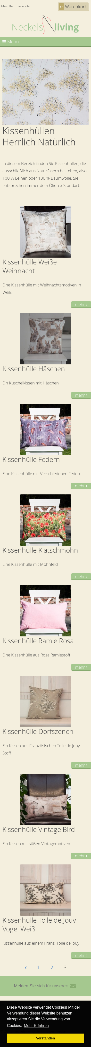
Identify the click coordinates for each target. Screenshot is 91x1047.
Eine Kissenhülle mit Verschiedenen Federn (45, 447)
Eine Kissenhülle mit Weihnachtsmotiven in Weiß (45, 257)
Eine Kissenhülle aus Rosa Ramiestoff (45, 628)
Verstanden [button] (45, 1038)
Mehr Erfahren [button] (36, 1026)
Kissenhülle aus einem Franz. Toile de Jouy (45, 911)
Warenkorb (73, 6)
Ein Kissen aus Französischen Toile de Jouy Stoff (45, 722)
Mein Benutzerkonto (15, 6)
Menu (10, 41)
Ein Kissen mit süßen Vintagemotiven (45, 817)
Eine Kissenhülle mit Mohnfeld (45, 537)
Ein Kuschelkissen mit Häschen (45, 356)
